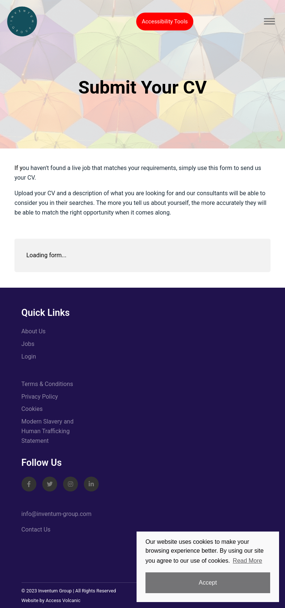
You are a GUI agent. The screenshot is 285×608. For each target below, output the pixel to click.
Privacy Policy (40, 396)
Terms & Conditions (47, 384)
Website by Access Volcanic (51, 600)
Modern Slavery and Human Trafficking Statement (48, 431)
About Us (34, 331)
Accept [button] (208, 582)
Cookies (32, 408)
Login (29, 356)
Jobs (28, 343)
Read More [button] (247, 561)
